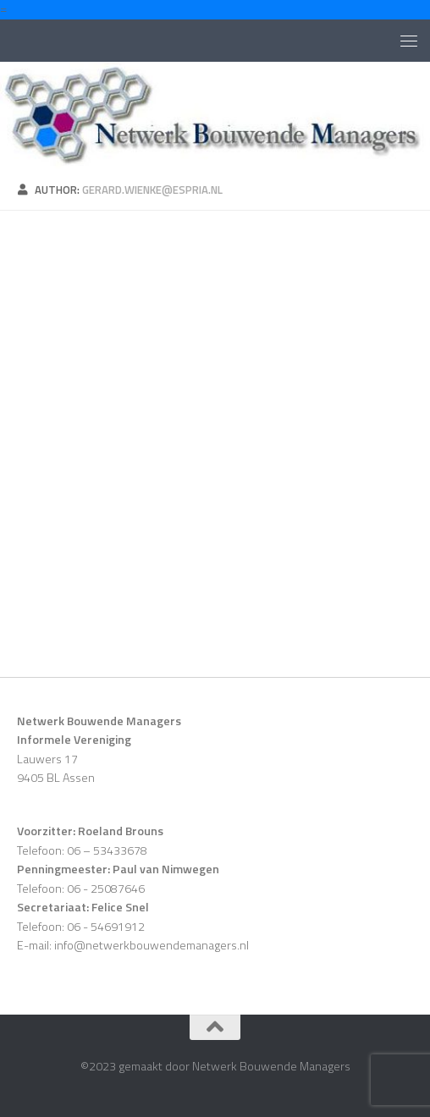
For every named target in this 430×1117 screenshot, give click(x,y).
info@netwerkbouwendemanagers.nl (151, 945)
